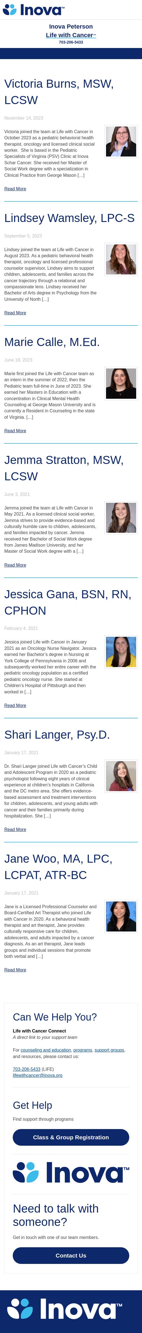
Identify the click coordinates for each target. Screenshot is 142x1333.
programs (82, 1050)
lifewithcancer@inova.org (37, 1075)
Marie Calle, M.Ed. (52, 342)
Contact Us (71, 1255)
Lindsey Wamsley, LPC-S (69, 217)
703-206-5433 (71, 42)
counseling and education (46, 1050)
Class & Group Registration (71, 1137)
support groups (109, 1050)
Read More (15, 188)
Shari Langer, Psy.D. (57, 734)
